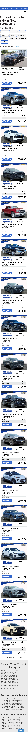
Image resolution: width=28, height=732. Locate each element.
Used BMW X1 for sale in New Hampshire (11, 720)
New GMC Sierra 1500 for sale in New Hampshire (12, 706)
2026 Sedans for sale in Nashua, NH (9, 679)
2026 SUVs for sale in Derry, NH (8, 672)
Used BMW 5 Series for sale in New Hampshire (12, 723)
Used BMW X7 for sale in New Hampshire (11, 725)
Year (23, 31)
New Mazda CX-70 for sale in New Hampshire (11, 704)
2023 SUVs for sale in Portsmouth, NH (10, 687)
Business (15, 8)
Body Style (21, 35)
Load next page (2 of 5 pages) (14, 657)
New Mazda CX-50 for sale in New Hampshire (11, 700)
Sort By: (4, 42)
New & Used (15, 31)
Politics (10, 8)
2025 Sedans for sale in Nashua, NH (9, 682)
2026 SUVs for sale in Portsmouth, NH (10, 670)
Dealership (13, 38)
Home (2, 8)
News (6, 8)
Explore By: (4, 31)
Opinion (25, 8)
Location (4, 38)
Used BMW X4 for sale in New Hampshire (11, 726)
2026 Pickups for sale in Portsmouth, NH (10, 678)
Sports (21, 8)
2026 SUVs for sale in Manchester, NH (10, 675)
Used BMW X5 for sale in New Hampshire (11, 719)
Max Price (22, 38)
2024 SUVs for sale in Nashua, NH (9, 684)
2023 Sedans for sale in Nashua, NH (9, 690)
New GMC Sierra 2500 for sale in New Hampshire (12, 707)
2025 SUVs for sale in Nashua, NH (9, 681)
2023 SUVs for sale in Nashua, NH (9, 688)
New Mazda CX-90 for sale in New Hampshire (11, 703)
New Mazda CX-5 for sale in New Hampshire (11, 698)
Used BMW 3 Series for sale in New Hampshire (12, 722)
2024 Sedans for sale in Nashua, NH (9, 685)
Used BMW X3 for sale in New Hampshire (11, 718)
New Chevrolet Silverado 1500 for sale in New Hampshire (11, 709)
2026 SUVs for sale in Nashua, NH (9, 673)
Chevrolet (5, 35)
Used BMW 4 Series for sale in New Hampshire (12, 728)
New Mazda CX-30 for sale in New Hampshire (11, 701)
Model (13, 35)
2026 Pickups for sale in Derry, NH (9, 676)
